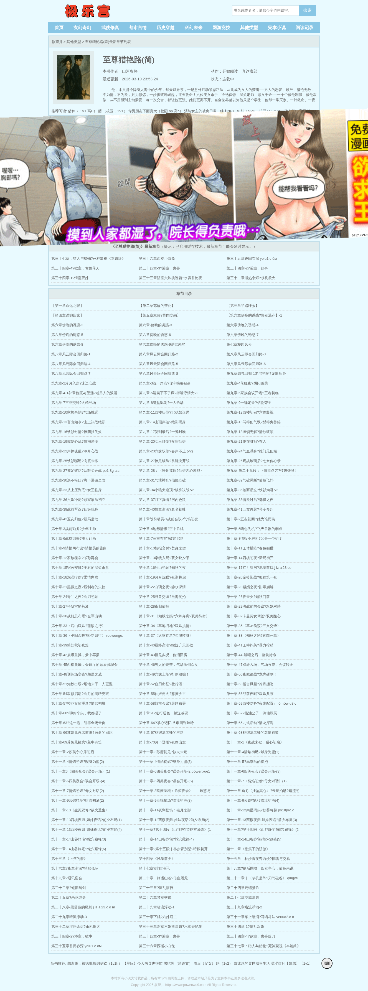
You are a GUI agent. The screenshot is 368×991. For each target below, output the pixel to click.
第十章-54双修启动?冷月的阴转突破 (80, 694)
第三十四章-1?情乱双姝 (70, 278)
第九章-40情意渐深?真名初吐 (162, 509)
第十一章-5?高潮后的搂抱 (247, 762)
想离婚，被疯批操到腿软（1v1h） (94, 963)
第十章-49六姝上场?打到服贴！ (164, 674)
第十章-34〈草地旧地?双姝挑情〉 (166, 626)
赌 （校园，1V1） (112, 111)
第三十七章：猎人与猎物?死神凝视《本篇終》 (88, 258)
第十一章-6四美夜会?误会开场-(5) (166, 781)
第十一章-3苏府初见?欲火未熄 (163, 752)
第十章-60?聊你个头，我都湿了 (76, 713)
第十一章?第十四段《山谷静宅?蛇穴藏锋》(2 (263, 829)
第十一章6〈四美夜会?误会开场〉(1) (80, 771)
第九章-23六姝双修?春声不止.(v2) (166, 451)
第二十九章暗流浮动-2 (244, 907)
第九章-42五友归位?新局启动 (74, 519)
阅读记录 (304, 27)
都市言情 (138, 27)
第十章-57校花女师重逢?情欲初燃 (78, 703)
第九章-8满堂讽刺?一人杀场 (161, 403)
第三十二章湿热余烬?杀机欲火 (251, 278)
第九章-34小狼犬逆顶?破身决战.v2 (166, 490)
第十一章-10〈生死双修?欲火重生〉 (80, 810)
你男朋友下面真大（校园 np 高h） (155, 111)
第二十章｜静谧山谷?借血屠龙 (163, 878)
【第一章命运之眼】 (67, 306)
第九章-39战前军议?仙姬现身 (74, 509)
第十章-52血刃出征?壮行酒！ (162, 684)
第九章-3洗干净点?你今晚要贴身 (165, 383)
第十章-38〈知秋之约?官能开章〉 (254, 635)
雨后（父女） (204, 963)
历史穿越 (165, 27)
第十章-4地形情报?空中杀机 (161, 529)
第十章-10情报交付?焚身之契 (162, 548)
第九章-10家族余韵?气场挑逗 (74, 412)
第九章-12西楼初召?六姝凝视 (250, 412)
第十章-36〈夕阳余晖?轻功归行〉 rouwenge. (87, 635)
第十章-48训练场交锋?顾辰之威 (76, 674)
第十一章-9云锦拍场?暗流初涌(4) (253, 800)
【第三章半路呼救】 (243, 306)
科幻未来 (193, 27)
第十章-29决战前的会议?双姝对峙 (254, 606)
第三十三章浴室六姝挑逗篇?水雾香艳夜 (170, 278)
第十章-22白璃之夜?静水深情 (162, 587)
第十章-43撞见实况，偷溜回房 (163, 655)
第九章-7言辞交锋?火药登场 (73, 403)
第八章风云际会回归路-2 (158, 354)
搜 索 (307, 10)
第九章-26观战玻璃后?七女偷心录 (254, 461)
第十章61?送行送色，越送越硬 (163, 713)
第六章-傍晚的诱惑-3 (155, 325)
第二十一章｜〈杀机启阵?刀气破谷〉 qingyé (262, 878)
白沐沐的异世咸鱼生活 (252, 963)
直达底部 (249, 71)
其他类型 (249, 27)
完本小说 (277, 27)
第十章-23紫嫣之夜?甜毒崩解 (250, 587)
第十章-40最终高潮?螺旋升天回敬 (166, 645)
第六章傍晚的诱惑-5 (67, 335)
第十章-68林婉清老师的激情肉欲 (253, 732)
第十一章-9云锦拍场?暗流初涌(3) (165, 800)
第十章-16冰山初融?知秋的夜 (162, 567)
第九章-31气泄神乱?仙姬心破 (162, 480)
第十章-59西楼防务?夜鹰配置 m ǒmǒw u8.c (261, 703)
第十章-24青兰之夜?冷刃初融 (74, 597)
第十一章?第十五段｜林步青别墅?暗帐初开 (173, 849)
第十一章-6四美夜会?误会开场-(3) (254, 771)
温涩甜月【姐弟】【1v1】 (292, 963)
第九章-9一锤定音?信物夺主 (249, 403)
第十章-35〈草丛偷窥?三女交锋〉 (254, 626)
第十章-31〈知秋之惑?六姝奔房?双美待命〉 (174, 616)
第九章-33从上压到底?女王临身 (76, 490)
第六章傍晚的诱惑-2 (67, 325)
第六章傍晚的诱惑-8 (67, 344)
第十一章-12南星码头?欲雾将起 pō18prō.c (260, 810)
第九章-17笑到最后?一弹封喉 (162, 432)
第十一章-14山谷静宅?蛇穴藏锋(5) (254, 839)
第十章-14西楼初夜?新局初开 (250, 558)
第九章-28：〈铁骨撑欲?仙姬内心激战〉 (171, 470)
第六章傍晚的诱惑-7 (243, 335)
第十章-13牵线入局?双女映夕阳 (164, 558)
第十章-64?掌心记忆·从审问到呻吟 (166, 723)
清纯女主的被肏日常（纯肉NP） (210, 111)
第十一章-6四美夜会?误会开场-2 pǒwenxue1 (174, 771)
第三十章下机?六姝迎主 (158, 917)
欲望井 (87, 11)
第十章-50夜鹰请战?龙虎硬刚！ (252, 674)
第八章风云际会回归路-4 (71, 364)
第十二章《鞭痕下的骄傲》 (248, 849)
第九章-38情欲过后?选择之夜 (250, 500)
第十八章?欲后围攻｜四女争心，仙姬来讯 (260, 868)
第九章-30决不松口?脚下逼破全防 (78, 480)
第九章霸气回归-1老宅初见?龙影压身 (256, 373)
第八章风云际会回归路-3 (246, 354)
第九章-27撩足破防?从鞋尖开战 (164, 461)
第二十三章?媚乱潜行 (156, 888)
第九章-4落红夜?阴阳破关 (247, 383)
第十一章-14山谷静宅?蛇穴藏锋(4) (166, 839)
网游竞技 (221, 27)
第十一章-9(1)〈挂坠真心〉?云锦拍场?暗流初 (263, 791)
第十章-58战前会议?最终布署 (162, 703)
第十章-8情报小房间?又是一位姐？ (254, 538)
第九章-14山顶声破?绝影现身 (162, 422)
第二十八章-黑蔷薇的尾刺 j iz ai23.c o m (83, 907)
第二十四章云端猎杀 (243, 888)
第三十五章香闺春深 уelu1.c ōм (252, 258)
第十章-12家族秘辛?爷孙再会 (74, 558)
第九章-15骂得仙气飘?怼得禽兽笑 (254, 422)
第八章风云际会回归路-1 (71, 354)
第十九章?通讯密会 (66, 878)
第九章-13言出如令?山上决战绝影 (78, 422)
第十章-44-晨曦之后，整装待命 (251, 655)
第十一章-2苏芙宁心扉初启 (72, 752)
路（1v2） (224, 963)
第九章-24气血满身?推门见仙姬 (252, 451)
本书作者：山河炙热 (120, 71)
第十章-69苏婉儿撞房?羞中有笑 (76, 742)
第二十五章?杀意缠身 (68, 897)
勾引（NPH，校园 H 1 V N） (260, 111)
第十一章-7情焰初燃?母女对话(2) (77, 791)
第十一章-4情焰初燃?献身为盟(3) (165, 762)
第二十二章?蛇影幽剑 (68, 888)
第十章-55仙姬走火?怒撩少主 (162, 694)
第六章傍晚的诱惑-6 (155, 335)
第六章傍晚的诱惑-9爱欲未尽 (162, 344)
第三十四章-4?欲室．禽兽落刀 (75, 268)
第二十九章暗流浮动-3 (69, 917)
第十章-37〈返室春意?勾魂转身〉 (166, 635)
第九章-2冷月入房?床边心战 (73, 383)
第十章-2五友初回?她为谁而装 (251, 519)
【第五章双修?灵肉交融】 (160, 315)
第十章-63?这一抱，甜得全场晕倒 (78, 723)
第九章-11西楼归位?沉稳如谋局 (164, 412)
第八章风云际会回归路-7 (71, 373)
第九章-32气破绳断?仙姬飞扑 (250, 480)
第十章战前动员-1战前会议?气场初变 (168, 519)
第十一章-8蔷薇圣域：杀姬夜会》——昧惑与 (175, 791)
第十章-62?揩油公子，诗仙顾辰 (252, 713)
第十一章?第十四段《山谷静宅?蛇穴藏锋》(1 (175, 829)
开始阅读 (230, 71)
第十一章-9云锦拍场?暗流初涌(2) (77, 800)
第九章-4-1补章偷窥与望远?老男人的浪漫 (84, 393)
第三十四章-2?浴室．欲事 (247, 268)
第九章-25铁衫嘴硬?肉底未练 (74, 461)
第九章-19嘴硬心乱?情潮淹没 (74, 441)
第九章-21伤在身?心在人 (246, 441)
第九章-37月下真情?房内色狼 (162, 500)
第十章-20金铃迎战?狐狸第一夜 (252, 577)
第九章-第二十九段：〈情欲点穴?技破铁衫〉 (262, 470)
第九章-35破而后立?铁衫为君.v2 (252, 490)
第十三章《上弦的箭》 (69, 859)
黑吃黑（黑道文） (178, 963)
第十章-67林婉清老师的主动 (161, 732)
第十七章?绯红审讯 (154, 868)
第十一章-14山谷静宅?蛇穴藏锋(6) (78, 849)
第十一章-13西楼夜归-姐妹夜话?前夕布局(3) (262, 820)
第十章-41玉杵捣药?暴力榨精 (250, 645)
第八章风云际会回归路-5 (158, 364)
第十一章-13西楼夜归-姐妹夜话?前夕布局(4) (86, 829)
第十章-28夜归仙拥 (154, 606)
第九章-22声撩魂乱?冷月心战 (74, 451)
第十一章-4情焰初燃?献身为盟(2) (77, 762)
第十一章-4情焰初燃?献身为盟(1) (253, 752)
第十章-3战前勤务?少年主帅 (73, 529)
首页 (59, 27)
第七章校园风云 (239, 344)
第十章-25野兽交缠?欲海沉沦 (162, 597)
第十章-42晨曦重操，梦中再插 (75, 655)
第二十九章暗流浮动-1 (157, 907)
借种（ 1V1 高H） (82, 111)
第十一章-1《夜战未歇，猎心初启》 (255, 742)
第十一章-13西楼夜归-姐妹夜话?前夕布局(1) (86, 820)
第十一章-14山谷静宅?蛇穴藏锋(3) (78, 839)
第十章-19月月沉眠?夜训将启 (162, 577)
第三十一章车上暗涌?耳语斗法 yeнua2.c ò (260, 917)
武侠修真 (110, 27)
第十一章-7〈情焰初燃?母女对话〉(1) (257, 781)
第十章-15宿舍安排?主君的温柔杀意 (80, 567)
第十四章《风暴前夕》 (157, 859)
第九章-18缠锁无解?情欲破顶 (250, 432)
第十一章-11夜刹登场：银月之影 (165, 810)
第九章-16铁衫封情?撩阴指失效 (76, 432)
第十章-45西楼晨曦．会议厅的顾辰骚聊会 (84, 665)
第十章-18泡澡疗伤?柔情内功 (74, 577)
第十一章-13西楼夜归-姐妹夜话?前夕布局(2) (174, 820)
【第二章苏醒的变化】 (157, 306)
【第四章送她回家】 (67, 315)
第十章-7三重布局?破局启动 (161, 538)
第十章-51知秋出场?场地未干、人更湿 (82, 684)
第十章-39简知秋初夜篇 (70, 645)
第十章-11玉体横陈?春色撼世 (250, 548)
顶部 (327, 963)
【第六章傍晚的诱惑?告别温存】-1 (254, 315)
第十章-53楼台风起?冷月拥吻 (250, 684)
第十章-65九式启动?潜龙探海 (250, 723)
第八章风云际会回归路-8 (158, 373)
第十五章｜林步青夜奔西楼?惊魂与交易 (258, 859)
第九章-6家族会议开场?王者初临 (253, 393)
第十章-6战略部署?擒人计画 (73, 538)
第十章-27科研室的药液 (70, 606)
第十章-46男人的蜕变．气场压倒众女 (168, 665)
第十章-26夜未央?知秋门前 (248, 597)
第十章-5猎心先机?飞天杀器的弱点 (254, 529)
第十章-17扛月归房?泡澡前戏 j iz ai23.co (259, 567)
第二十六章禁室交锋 (155, 897)
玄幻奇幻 (82, 27)
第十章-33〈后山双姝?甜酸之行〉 (78, 626)
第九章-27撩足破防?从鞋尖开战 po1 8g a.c (85, 470)
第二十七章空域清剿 (243, 897)
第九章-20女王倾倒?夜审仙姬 (162, 441)
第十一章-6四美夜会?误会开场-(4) (78, 781)
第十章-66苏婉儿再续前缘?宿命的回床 (82, 732)
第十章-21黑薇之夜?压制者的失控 (78, 587)
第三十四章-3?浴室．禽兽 (159, 268)
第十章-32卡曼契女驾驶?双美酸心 (254, 616)
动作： (216, 71)
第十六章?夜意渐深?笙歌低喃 (74, 868)
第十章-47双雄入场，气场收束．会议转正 (260, 665)
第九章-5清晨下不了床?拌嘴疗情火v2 (169, 393)
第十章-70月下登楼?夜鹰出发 (162, 742)
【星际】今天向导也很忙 (143, 963)
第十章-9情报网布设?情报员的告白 (79, 548)
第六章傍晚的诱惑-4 (243, 325)
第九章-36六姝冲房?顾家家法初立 (78, 500)
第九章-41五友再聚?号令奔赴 (250, 509)
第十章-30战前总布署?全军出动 (76, 616)
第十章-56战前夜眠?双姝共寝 (250, 694)
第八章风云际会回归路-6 (246, 364)
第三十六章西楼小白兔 (157, 258)
